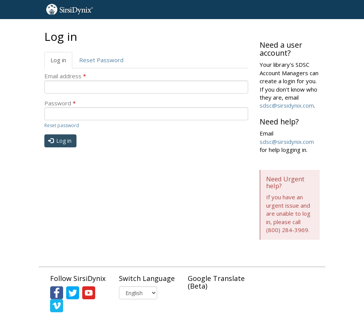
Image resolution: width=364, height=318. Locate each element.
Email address (65, 76)
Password (60, 103)
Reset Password (101, 60)
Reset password (61, 125)
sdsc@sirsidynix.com (287, 105)
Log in (61, 62)
